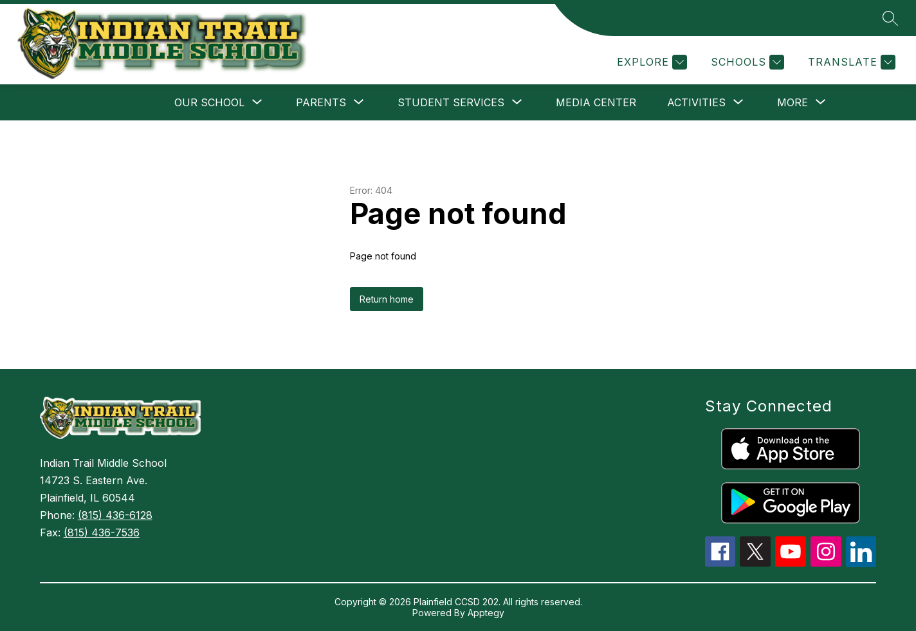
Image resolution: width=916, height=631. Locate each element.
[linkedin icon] (861, 563)
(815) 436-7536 (102, 532)
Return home (387, 299)
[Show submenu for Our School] (209, 102)
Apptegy (486, 612)
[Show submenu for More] (792, 102)
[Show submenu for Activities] (696, 102)
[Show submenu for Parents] (321, 102)
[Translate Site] (850, 62)
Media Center (596, 102)
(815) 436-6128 (115, 515)
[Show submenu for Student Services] (451, 102)
